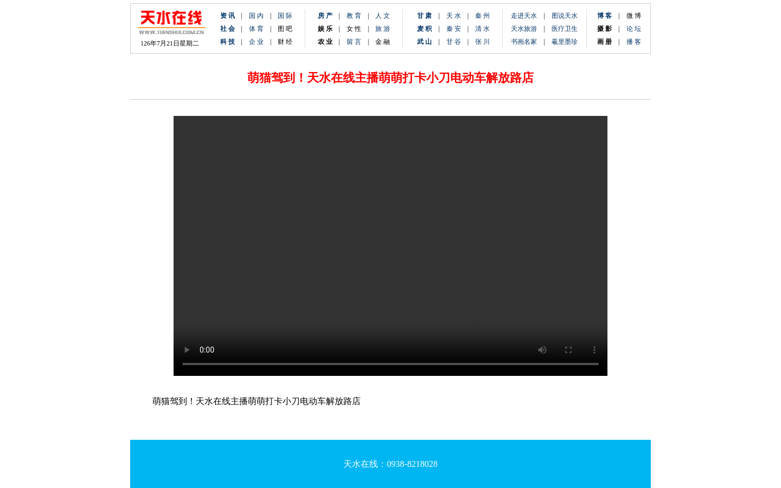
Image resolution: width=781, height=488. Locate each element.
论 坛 (633, 28)
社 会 (227, 28)
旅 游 (382, 28)
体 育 (256, 28)
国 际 (285, 15)
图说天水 (565, 15)
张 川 (482, 41)
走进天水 (524, 15)
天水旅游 (524, 28)
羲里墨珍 (565, 41)
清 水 (479, 28)
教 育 (354, 15)
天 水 (453, 15)
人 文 (382, 15)
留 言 (354, 41)
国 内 (256, 15)
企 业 (256, 41)
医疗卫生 (565, 28)
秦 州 (482, 15)
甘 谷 (457, 41)
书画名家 (524, 41)
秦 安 (457, 28)
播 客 (633, 41)
